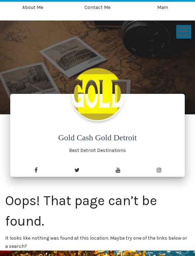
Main (162, 7)
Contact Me (97, 7)
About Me (32, 7)
